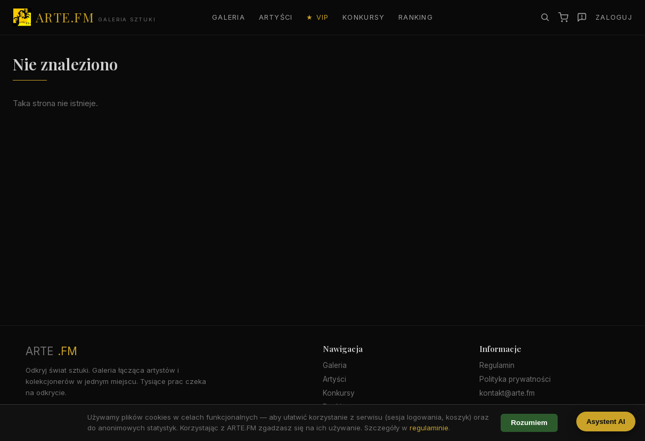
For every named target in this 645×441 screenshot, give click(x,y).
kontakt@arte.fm (507, 393)
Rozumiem (529, 423)
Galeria (228, 17)
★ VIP (317, 17)
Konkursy (363, 17)
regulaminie (429, 427)
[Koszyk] (563, 17)
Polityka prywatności (515, 379)
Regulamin (497, 365)
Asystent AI (605, 422)
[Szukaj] (545, 17)
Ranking (415, 17)
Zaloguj (613, 17)
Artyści (276, 17)
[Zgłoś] (582, 17)
